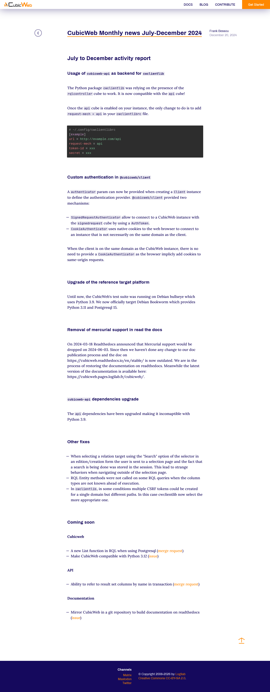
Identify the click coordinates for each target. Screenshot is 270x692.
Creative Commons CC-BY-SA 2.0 (161, 678)
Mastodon (125, 679)
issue (153, 556)
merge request (170, 550)
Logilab (180, 674)
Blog (204, 4)
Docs (188, 4)
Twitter (127, 683)
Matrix (127, 675)
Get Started (256, 4)
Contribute (225, 4)
